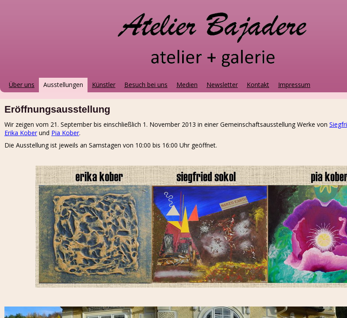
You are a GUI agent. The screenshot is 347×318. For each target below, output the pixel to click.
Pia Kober (65, 133)
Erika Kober (20, 133)
